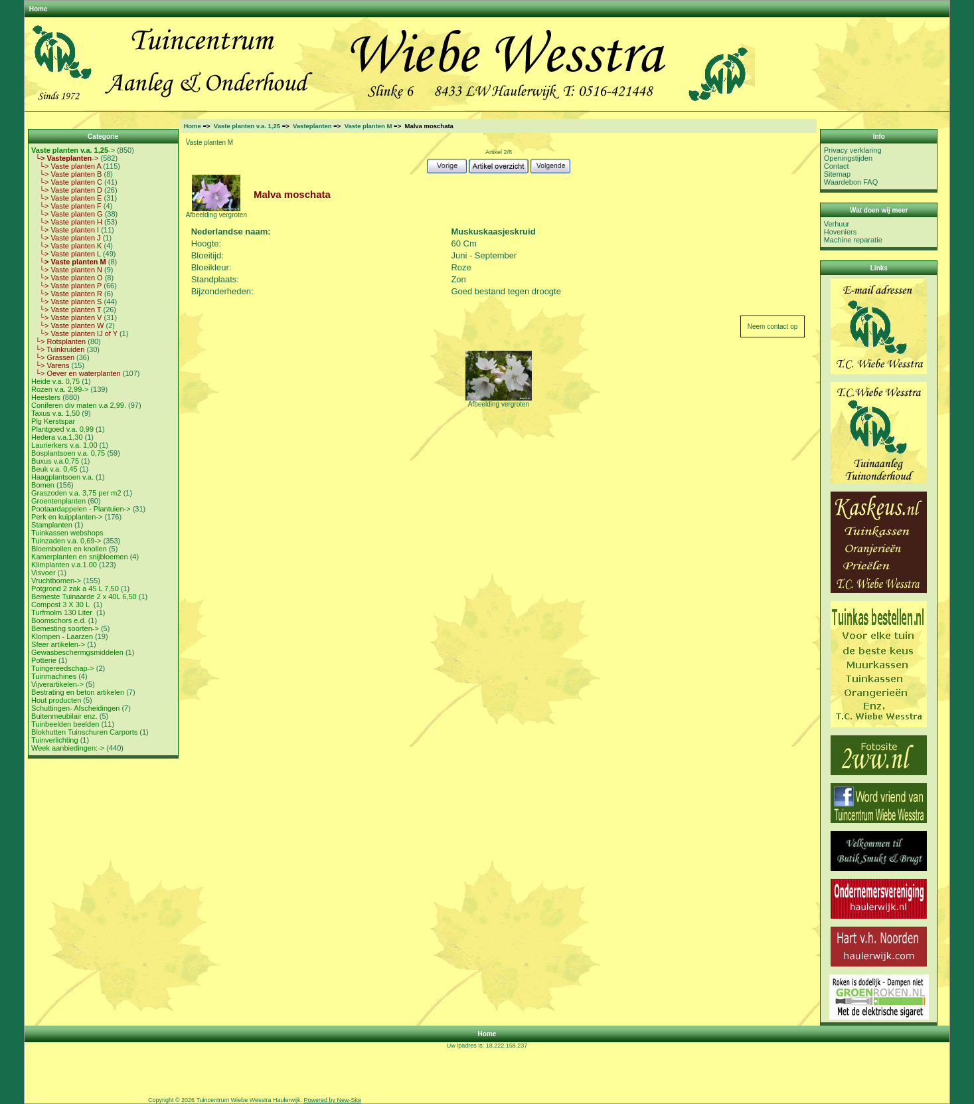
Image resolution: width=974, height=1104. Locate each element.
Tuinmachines (53, 676)
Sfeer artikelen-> (58, 644)
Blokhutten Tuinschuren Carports (84, 732)
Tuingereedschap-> (62, 668)
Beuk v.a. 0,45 (54, 469)
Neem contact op (773, 326)
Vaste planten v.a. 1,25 (247, 126)
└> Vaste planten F (66, 206)
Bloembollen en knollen (69, 549)
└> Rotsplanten (58, 341)
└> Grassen (52, 357)
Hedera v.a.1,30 (56, 437)
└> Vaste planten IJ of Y (74, 333)
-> (73, 150)
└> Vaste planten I (65, 230)
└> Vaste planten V (66, 318)
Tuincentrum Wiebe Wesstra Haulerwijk (248, 1100)
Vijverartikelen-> (57, 684)
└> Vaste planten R (66, 294)
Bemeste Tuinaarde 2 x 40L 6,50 (84, 596)
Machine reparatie (853, 240)
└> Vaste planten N (66, 270)
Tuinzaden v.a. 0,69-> (66, 541)
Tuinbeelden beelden (65, 724)
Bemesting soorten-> (65, 628)
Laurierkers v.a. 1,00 (64, 445)
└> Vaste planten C (66, 182)
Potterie (43, 660)
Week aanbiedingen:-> (67, 748)
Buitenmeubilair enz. (64, 716)
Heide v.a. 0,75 (55, 381)
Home (38, 9)
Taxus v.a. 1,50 (55, 413)
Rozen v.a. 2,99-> (59, 389)
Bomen (42, 485)
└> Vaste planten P (66, 286)
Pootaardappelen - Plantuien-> (81, 509)
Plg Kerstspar (53, 421)
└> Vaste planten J (66, 238)
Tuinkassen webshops (67, 533)
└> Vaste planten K (66, 246)
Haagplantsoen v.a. (62, 477)
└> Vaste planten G (67, 214)
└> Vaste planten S (66, 302)
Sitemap (837, 174)
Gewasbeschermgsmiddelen (77, 652)
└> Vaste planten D (66, 190)
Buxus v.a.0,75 (55, 461)
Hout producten (56, 700)
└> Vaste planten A (66, 166)
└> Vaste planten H (66, 222)
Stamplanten (51, 525)
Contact (836, 166)
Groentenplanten (58, 501)
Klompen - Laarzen (62, 636)
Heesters (45, 397)
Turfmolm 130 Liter (62, 612)
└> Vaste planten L (66, 254)
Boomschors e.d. (58, 620)
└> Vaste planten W (67, 325)
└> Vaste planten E (66, 198)
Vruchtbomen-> (56, 581)
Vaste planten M (368, 126)
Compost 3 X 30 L (61, 604)
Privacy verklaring (853, 150)
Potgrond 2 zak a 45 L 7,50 (75, 589)
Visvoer (43, 573)
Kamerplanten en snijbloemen (79, 557)
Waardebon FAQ (851, 182)
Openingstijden (848, 158)
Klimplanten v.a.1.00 (64, 565)
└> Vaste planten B (66, 174)
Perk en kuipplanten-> (66, 517)
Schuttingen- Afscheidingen (75, 708)
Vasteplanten (312, 126)
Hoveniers (840, 232)
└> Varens (50, 365)
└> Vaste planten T (66, 310)
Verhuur (837, 224)
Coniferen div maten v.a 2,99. (78, 405)
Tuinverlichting (54, 740)
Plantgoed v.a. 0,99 (62, 429)
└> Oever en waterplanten (76, 373)
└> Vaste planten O (67, 278)
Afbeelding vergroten (498, 401)
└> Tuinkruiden (57, 349)
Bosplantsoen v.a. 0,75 (68, 453)
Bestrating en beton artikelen (77, 692)
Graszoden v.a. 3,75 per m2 (76, 493)
